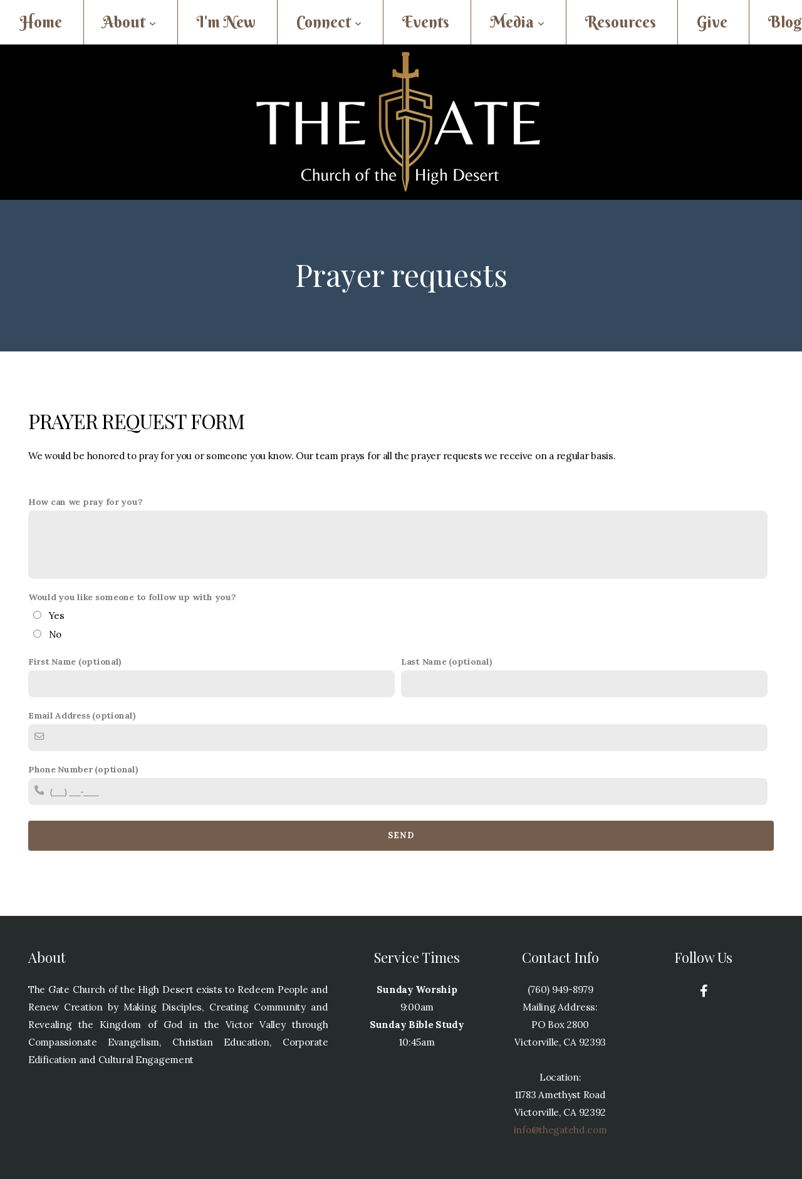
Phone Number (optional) (83, 769)
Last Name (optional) (446, 661)
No (55, 634)
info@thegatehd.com (560, 1130)
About (129, 22)
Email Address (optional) (81, 715)
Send (401, 835)
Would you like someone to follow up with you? (132, 597)
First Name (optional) (75, 661)
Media (517, 22)
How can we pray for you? (85, 501)
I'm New (226, 22)
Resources (620, 22)
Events (425, 22)
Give (712, 22)
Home (41, 22)
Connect (329, 22)
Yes (57, 615)
